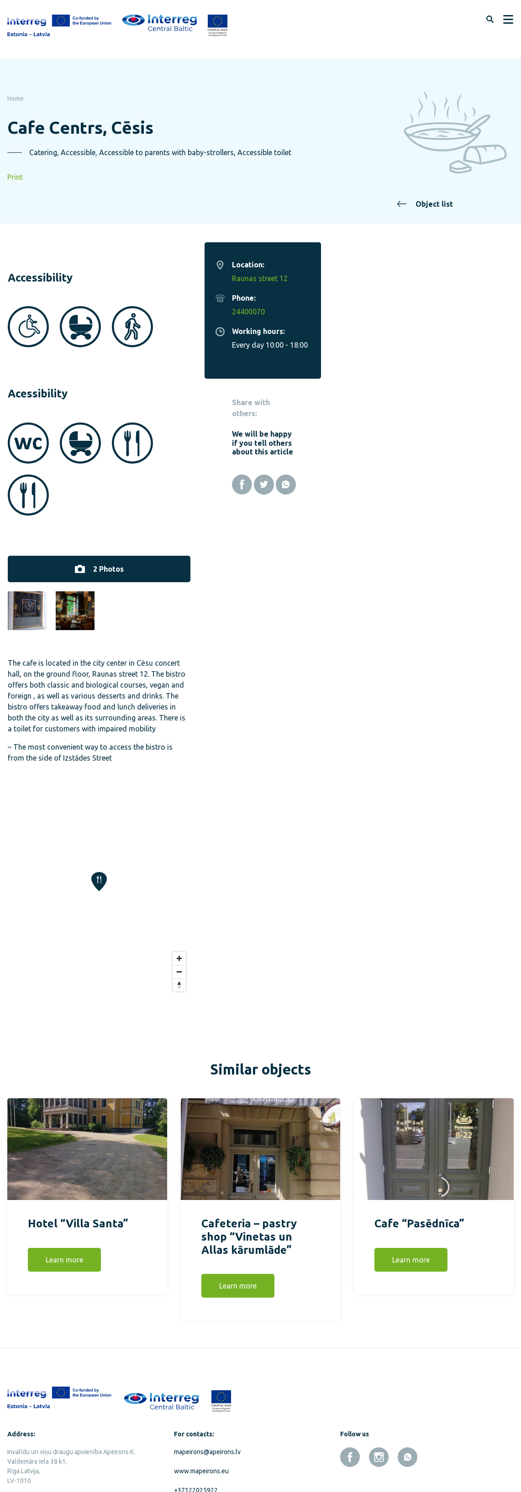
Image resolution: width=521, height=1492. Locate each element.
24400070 (441, 312)
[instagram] (379, 1404)
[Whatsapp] (478, 485)
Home (15, 98)
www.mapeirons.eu (201, 1418)
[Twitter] (457, 485)
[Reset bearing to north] (372, 931)
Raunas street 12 (452, 278)
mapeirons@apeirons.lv (207, 1399)
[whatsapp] (407, 1404)
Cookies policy (77, 1462)
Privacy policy (26, 1462)
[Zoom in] (372, 905)
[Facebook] (435, 485)
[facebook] (350, 1404)
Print (15, 177)
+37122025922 (196, 1437)
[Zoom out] (372, 918)
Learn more (64, 1207)
